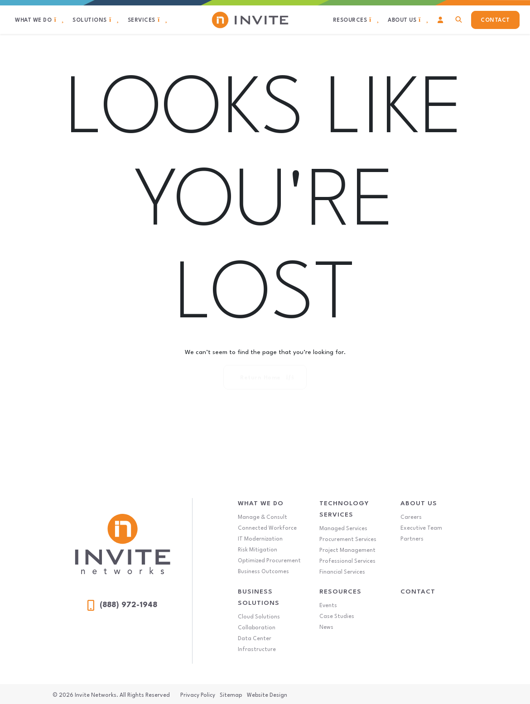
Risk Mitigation (257, 550)
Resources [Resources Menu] (340, 592)
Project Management (347, 550)
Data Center (254, 639)
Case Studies (336, 616)
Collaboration (256, 628)
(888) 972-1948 (122, 605)
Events (328, 605)
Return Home (267, 377)
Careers (411, 517)
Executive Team (421, 528)
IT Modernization (260, 539)
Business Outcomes (263, 572)
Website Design (267, 695)
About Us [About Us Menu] (418, 503)
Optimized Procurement (269, 561)
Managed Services (343, 529)
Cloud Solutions (259, 617)
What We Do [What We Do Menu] (261, 503)
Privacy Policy (197, 695)
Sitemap (231, 695)
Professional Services (347, 561)
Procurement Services (347, 539)
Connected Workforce (267, 528)
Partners (412, 539)
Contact (417, 592)
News (326, 627)
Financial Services (342, 572)
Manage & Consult (262, 517)
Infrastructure (257, 649)
